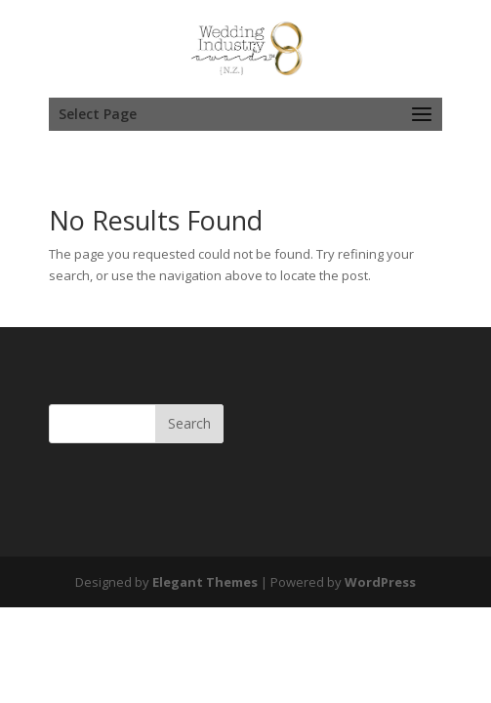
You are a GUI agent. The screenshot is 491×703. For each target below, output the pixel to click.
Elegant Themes (205, 582)
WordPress (380, 582)
